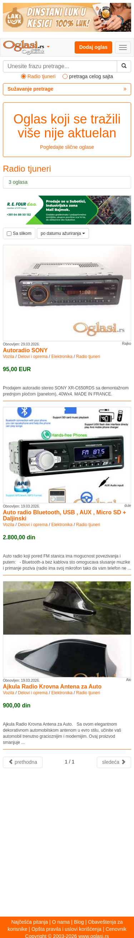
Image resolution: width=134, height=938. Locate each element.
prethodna (22, 762)
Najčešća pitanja (29, 922)
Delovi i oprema (33, 356)
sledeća (114, 762)
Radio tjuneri (88, 356)
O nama (61, 922)
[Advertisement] (67, 842)
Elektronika (61, 356)
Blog (79, 922)
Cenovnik (115, 929)
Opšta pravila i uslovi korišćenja (66, 929)
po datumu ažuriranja (63, 233)
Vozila (8, 356)
